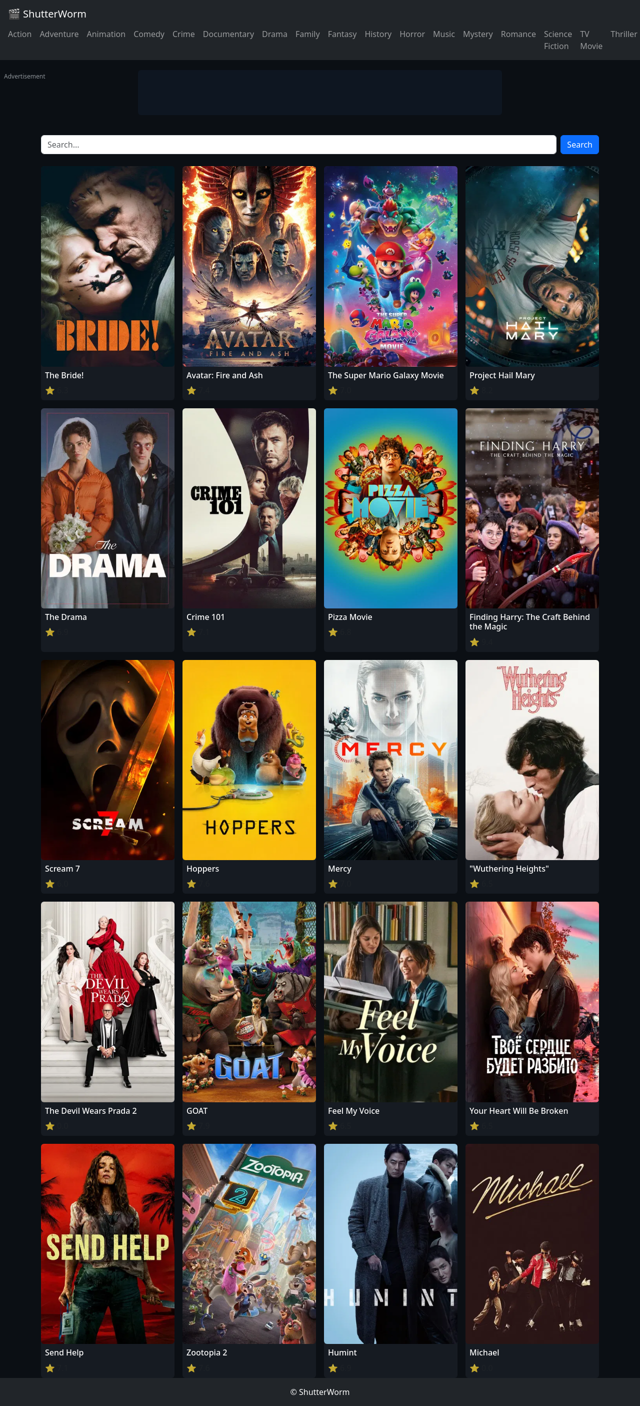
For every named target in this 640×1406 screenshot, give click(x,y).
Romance (518, 34)
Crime (183, 34)
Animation (106, 34)
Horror (412, 34)
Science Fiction (558, 40)
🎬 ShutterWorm (47, 14)
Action (20, 34)
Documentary (228, 34)
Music (444, 34)
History (378, 34)
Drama (275, 34)
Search (579, 144)
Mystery (478, 34)
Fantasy (342, 34)
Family (308, 34)
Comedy (149, 34)
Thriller (623, 34)
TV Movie (591, 40)
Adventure (59, 34)
